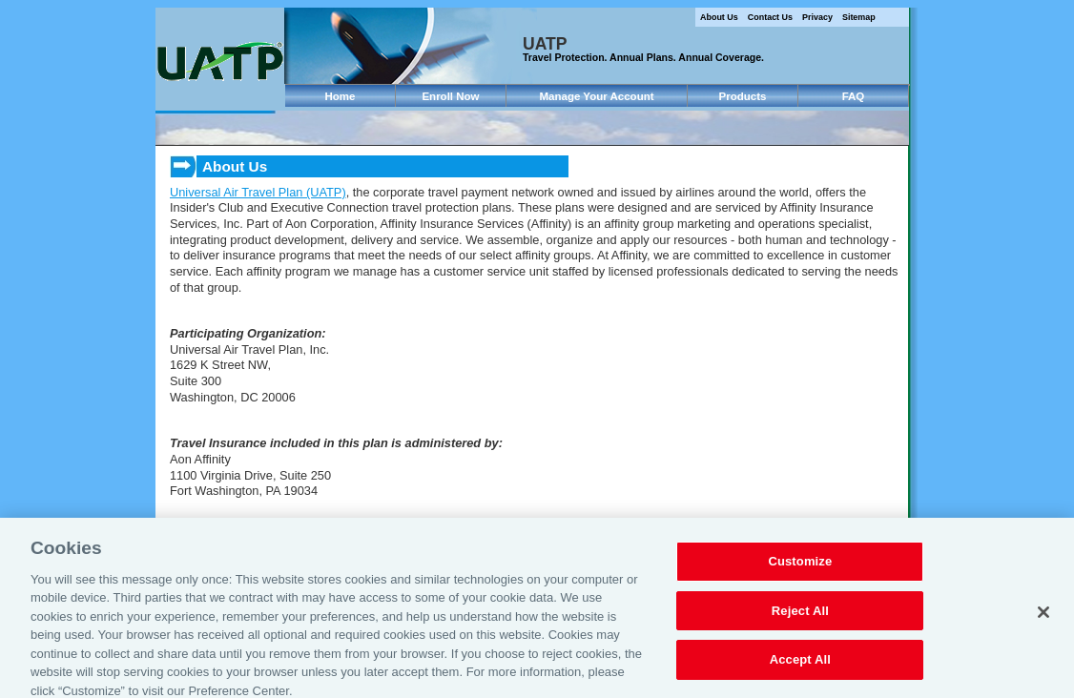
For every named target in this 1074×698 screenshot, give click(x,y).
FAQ (853, 96)
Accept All (800, 668)
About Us (719, 17)
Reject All (800, 618)
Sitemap (859, 17)
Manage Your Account (596, 96)
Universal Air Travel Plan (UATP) (258, 192)
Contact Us (770, 17)
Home (340, 96)
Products (743, 96)
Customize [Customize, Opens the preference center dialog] (800, 570)
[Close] (1043, 620)
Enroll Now (450, 96)
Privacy (817, 17)
